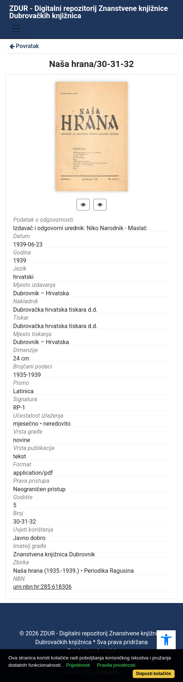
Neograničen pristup (39, 489)
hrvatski (23, 276)
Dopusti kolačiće (153, 673)
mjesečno (25, 423)
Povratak (23, 46)
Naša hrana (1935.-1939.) (46, 570)
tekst (19, 456)
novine (21, 440)
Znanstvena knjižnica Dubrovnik (54, 554)
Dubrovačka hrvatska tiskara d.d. (55, 309)
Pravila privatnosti (116, 665)
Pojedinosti (78, 665)
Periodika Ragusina (109, 570)
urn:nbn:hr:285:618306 (42, 586)
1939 (19, 260)
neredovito (57, 423)
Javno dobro (29, 538)
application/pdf (33, 472)
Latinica (23, 391)
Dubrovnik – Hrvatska (41, 293)
